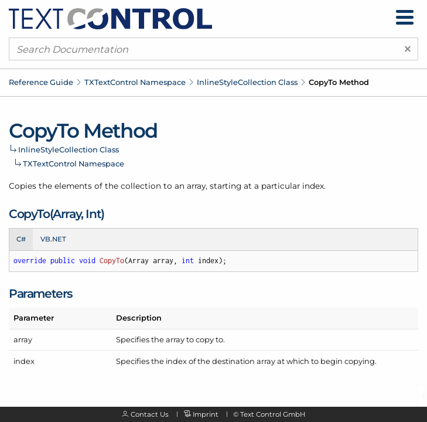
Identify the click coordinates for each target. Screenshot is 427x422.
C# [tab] (21, 239)
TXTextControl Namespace (135, 82)
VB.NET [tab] (53, 239)
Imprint (205, 414)
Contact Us (150, 414)
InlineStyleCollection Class (247, 82)
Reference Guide (41, 82)
